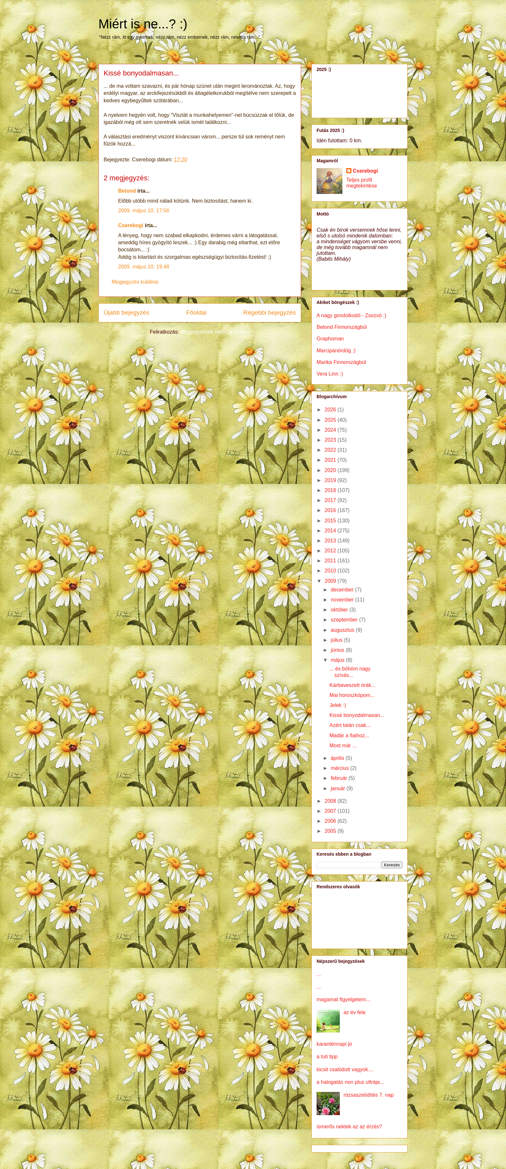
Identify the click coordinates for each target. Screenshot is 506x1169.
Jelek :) (337, 705)
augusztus (343, 630)
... (319, 974)
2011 (331, 560)
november (343, 599)
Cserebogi (130, 225)
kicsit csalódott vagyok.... (345, 1069)
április (338, 758)
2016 (331, 510)
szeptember (345, 619)
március (340, 768)
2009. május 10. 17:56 (143, 210)
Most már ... (343, 745)
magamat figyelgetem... (343, 999)
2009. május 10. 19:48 (143, 266)
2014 (331, 530)
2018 (331, 490)
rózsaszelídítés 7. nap (368, 1095)
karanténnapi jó (334, 1044)
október (340, 609)
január (339, 788)
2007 (331, 811)
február (340, 778)
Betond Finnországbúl (342, 327)
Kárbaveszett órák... (352, 685)
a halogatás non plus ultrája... (350, 1082)
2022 (331, 450)
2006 (331, 821)
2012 (331, 550)
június (338, 650)
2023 (331, 440)
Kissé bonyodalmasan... (356, 715)
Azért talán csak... (349, 725)
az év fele (354, 1012)
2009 (331, 581)
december (343, 589)
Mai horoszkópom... (352, 695)
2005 (331, 831)
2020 (331, 470)
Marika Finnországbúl (341, 362)
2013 (331, 540)
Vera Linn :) (330, 374)
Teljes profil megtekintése (361, 182)
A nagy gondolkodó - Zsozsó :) (351, 315)
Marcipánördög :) (336, 350)
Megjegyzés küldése (135, 282)
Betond (127, 191)
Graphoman (330, 338)
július (337, 640)
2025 (331, 420)
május (338, 660)
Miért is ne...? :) (142, 24)
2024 (331, 430)
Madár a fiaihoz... (349, 735)
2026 (331, 409)
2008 (331, 801)
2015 (331, 520)
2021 (331, 460)
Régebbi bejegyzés (269, 312)
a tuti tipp (327, 1056)
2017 (331, 500)
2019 (331, 480)
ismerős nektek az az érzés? (349, 1126)
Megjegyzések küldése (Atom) (214, 332)
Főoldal (196, 312)
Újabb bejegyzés (126, 312)
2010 (331, 570)
